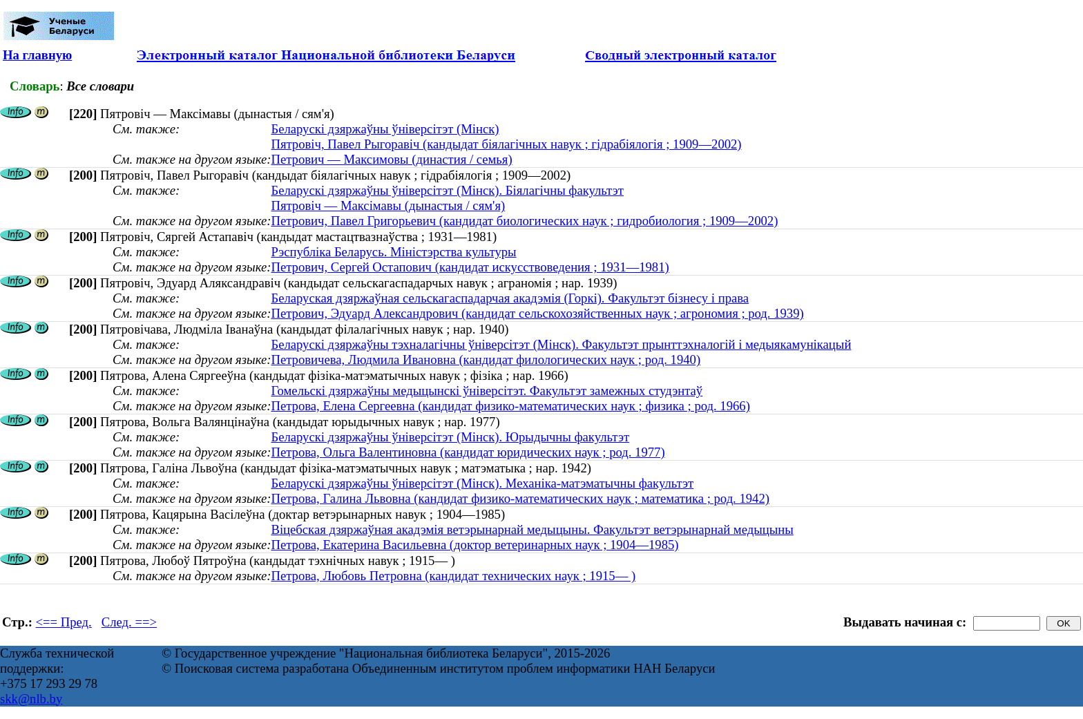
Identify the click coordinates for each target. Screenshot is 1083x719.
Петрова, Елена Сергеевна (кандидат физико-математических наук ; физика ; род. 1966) (510, 406)
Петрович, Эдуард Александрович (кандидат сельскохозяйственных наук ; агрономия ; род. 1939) (537, 313)
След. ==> (129, 622)
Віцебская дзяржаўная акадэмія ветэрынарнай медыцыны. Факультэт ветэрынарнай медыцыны (532, 529)
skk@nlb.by (31, 698)
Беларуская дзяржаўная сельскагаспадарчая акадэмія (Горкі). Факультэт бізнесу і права (510, 298)
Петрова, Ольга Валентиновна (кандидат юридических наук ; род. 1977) (467, 452)
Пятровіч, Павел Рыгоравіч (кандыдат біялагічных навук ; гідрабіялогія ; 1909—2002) (506, 144)
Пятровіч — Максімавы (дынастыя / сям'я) (388, 205)
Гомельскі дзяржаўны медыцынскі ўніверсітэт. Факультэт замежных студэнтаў (486, 390)
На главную (37, 55)
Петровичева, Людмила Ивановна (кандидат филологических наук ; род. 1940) (485, 359)
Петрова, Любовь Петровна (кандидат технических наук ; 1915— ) (453, 575)
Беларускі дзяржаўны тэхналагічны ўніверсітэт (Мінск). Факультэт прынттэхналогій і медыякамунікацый (561, 344)
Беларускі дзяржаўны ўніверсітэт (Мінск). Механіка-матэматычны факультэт (482, 483)
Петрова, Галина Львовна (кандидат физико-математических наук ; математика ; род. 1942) (520, 498)
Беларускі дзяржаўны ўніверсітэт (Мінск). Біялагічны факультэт (447, 190)
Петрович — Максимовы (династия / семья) (391, 159)
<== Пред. (64, 622)
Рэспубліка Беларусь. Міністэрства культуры (393, 252)
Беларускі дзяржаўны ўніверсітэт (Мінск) (385, 129)
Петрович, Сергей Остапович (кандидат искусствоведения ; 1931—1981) (470, 267)
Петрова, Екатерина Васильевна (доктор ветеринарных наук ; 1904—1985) (474, 544)
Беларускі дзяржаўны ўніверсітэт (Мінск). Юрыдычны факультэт (450, 437)
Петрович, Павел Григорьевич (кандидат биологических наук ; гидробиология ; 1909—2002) (524, 220)
